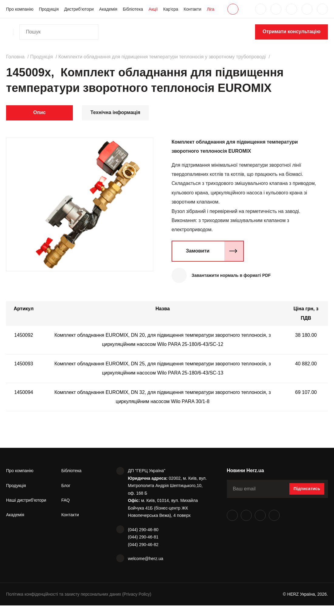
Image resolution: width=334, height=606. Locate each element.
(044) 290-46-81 (143, 537)
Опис (39, 112)
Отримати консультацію (292, 31)
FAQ (65, 500)
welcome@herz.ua (145, 559)
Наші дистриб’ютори (26, 500)
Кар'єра (170, 9)
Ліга (210, 9)
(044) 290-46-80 (143, 530)
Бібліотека (133, 9)
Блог (65, 485)
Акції (153, 9)
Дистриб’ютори (79, 9)
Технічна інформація (115, 112)
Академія (108, 9)
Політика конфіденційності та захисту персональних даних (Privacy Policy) (79, 594)
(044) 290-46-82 (143, 544)
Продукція (49, 9)
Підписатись (307, 489)
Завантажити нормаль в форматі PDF (232, 275)
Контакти (192, 9)
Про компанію (19, 9)
